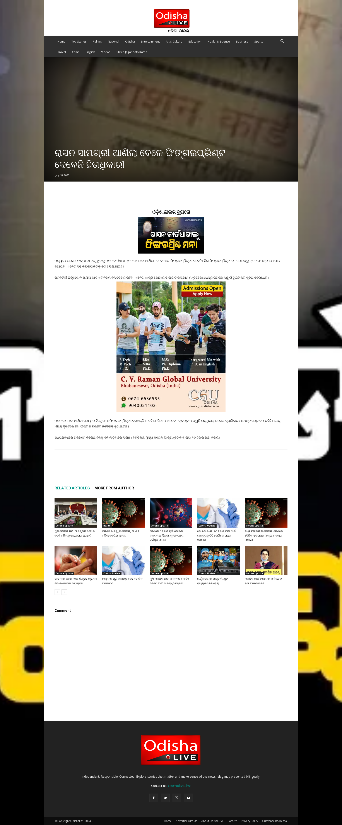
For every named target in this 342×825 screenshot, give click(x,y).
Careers (232, 821)
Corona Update (64, 525)
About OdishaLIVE (212, 821)
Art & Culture (174, 41)
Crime (76, 52)
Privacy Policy (249, 821)
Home (61, 41)
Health (107, 525)
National (113, 41)
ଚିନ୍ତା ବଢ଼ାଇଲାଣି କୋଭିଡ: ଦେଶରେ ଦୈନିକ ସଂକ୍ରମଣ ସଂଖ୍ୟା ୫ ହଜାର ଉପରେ (264, 536)
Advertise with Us (186, 821)
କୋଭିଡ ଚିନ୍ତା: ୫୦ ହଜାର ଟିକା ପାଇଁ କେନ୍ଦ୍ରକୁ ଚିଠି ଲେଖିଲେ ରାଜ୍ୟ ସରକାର (216, 536)
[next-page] (64, 592)
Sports (258, 41)
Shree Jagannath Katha (131, 52)
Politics (97, 41)
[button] (282, 42)
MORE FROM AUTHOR (114, 488)
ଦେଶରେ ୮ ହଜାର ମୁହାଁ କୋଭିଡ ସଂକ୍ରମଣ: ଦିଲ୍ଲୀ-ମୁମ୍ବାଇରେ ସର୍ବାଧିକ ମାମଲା (166, 536)
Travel (62, 52)
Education (195, 41)
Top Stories (79, 41)
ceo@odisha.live (179, 786)
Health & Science (219, 41)
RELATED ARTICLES (72, 488)
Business (242, 41)
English (90, 52)
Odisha (130, 41)
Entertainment (150, 41)
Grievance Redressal (274, 821)
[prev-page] (57, 592)
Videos (105, 52)
